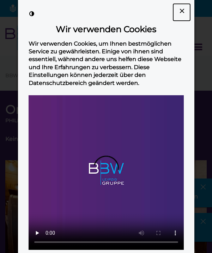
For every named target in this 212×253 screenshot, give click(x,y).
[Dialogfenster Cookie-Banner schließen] (181, 12)
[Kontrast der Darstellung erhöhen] (31, 13)
